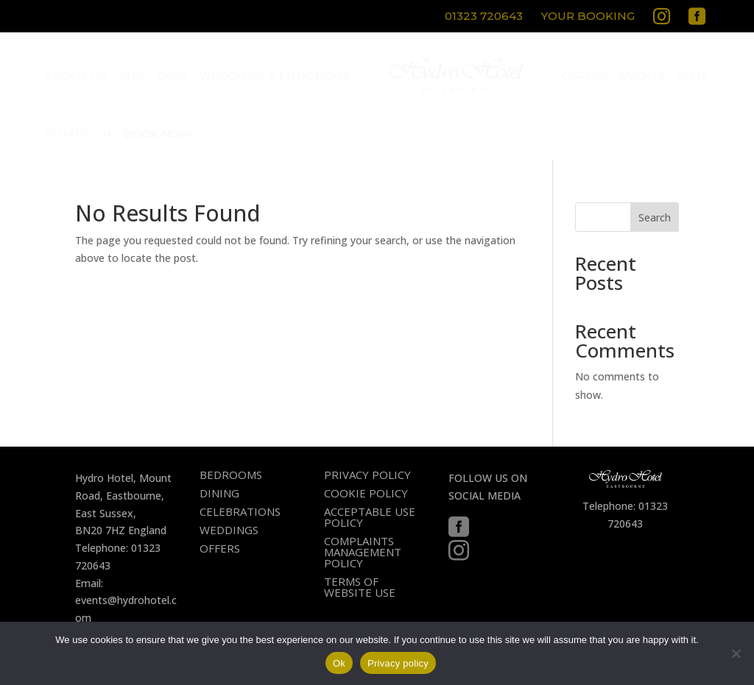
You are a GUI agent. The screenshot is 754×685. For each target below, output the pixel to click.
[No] (735, 653)
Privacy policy (398, 663)
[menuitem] (485, 18)
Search (654, 217)
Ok (339, 663)
